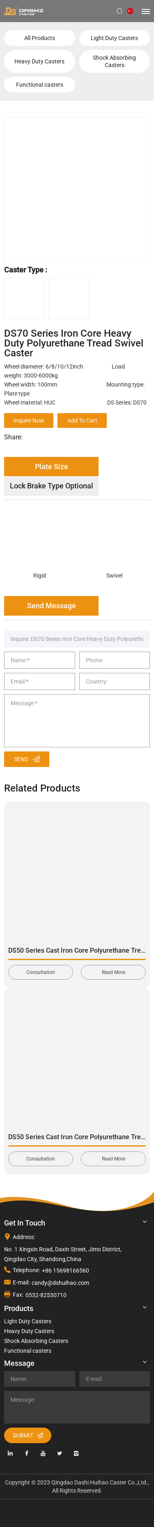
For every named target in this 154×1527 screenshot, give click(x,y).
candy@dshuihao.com (60, 1283)
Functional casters (39, 84)
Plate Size (51, 466)
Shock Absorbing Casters (114, 61)
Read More (113, 972)
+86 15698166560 (65, 1270)
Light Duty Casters (114, 38)
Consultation (40, 972)
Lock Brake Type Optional (51, 485)
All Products (39, 38)
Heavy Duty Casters (39, 61)
